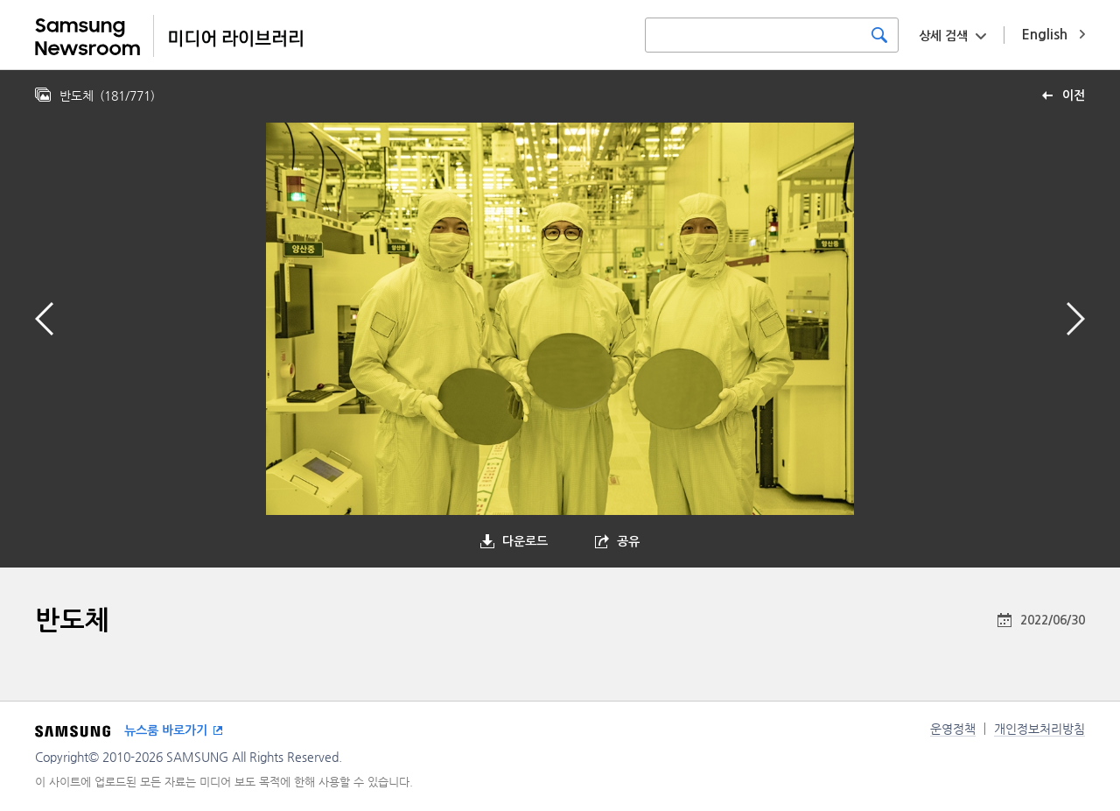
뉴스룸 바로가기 (165, 730)
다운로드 (525, 541)
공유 (628, 541)
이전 (1073, 95)
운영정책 (953, 729)
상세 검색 (943, 36)
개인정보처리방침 (1039, 729)
